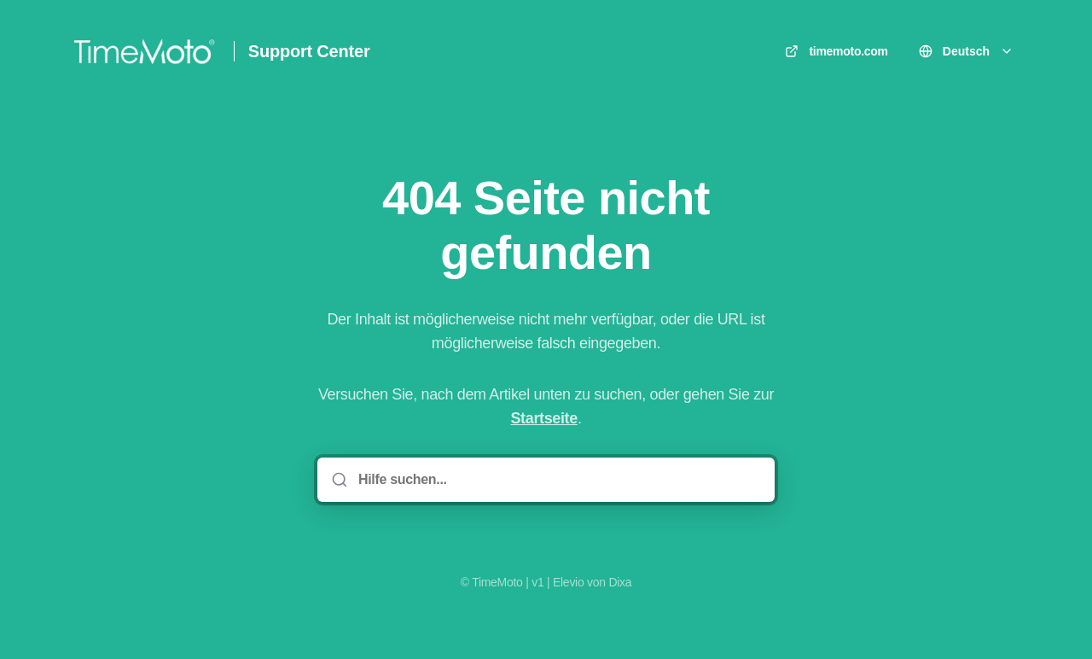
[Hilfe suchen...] (557, 480)
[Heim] (144, 51)
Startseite (543, 418)
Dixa (619, 582)
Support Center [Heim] (309, 51)
